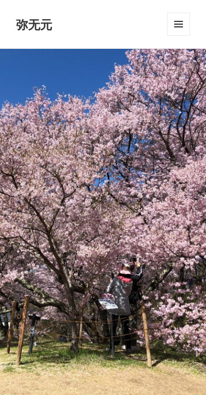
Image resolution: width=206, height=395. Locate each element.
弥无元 (34, 24)
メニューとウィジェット (178, 35)
